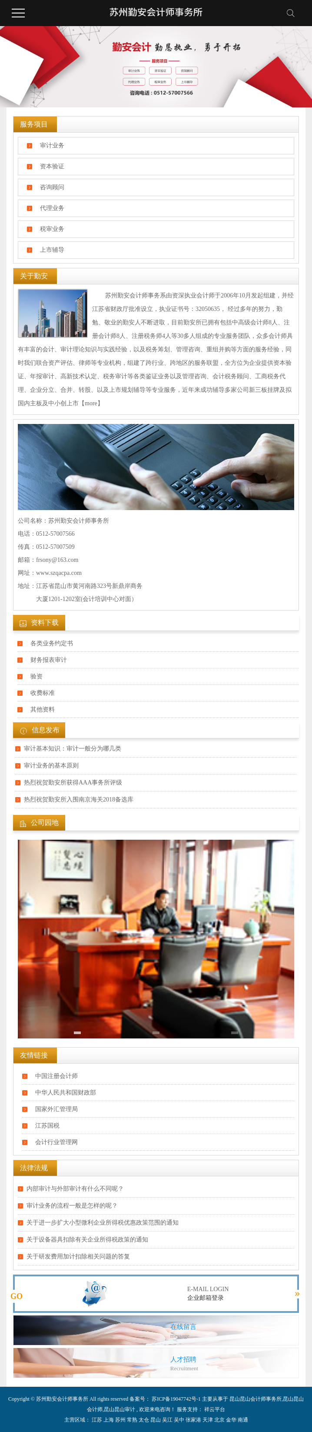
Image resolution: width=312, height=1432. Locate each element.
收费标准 (42, 693)
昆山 (155, 1420)
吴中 (179, 1420)
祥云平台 (214, 1409)
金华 (231, 1420)
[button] (77, 1032)
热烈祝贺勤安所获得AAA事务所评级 (73, 782)
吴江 (167, 1420)
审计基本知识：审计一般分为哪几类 (72, 748)
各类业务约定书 (51, 643)
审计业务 (52, 145)
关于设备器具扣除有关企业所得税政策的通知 (87, 1239)
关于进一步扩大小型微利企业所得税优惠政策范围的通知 (103, 1222)
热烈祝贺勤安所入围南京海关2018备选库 (78, 799)
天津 (207, 1420)
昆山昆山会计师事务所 (255, 1399)
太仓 (144, 1420)
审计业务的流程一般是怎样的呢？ (72, 1205)
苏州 (120, 1420)
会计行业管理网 (56, 1142)
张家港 (193, 1420)
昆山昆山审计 (119, 1409)
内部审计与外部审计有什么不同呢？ (75, 1188)
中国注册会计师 (56, 1076)
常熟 (132, 1420)
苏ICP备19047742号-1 (176, 1399)
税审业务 (52, 229)
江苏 (97, 1420)
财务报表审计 (48, 660)
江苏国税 (47, 1125)
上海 (108, 1420)
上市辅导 (52, 250)
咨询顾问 (52, 187)
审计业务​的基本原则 (51, 765)
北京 (219, 1420)
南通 (243, 1420)
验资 (36, 676)
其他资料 (42, 709)
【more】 (91, 403)
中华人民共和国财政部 (65, 1092)
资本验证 (52, 166)
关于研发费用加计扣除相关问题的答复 (78, 1256)
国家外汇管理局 (56, 1109)
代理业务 (52, 208)
